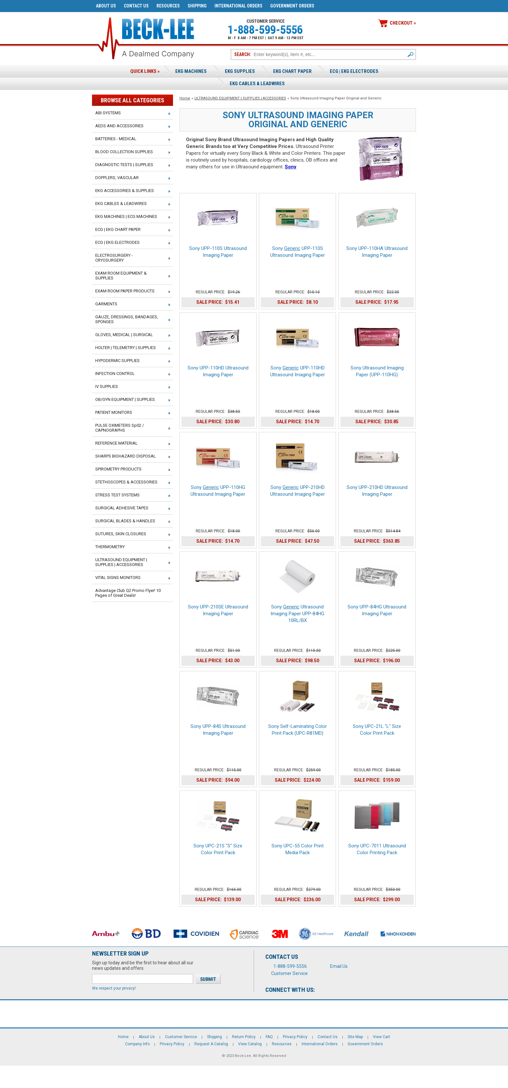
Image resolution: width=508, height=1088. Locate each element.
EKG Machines (191, 71)
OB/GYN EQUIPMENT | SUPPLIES (125, 399)
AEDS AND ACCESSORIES (119, 125)
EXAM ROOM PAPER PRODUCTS (125, 291)
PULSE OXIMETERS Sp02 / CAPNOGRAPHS (119, 428)
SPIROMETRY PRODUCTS (118, 469)
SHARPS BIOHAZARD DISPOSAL (125, 456)
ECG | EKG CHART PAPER (118, 229)
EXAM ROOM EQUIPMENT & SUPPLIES (121, 275)
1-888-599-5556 (290, 966)
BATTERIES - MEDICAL (115, 138)
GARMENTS (106, 303)
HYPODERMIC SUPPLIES (117, 360)
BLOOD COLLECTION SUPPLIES (124, 151)
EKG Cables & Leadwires (257, 83)
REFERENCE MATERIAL (116, 443)
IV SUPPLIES (106, 386)
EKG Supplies (240, 71)
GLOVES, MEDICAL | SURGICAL (124, 334)
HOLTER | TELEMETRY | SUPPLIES (125, 347)
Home (184, 98)
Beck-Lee (243, 1056)
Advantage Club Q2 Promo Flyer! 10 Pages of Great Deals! (128, 593)
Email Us (339, 966)
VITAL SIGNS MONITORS (118, 577)
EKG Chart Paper (292, 71)
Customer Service (289, 973)
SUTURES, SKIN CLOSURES (120, 533)
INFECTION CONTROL (115, 373)
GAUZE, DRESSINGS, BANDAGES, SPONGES (126, 319)
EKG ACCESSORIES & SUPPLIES (124, 190)
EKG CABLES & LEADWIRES (121, 203)
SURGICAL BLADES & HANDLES (125, 520)
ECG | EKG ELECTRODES (354, 71)
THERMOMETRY (110, 546)
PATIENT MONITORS (113, 412)
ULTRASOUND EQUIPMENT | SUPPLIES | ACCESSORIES (240, 98)
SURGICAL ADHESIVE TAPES (121, 507)
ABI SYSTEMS (108, 112)
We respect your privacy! (114, 988)
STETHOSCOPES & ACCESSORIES (126, 482)
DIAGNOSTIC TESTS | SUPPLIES (124, 164)
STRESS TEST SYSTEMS (117, 495)
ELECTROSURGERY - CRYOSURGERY (114, 258)
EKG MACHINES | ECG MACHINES (126, 216)
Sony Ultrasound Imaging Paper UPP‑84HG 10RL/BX (297, 613)
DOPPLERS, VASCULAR (117, 177)
